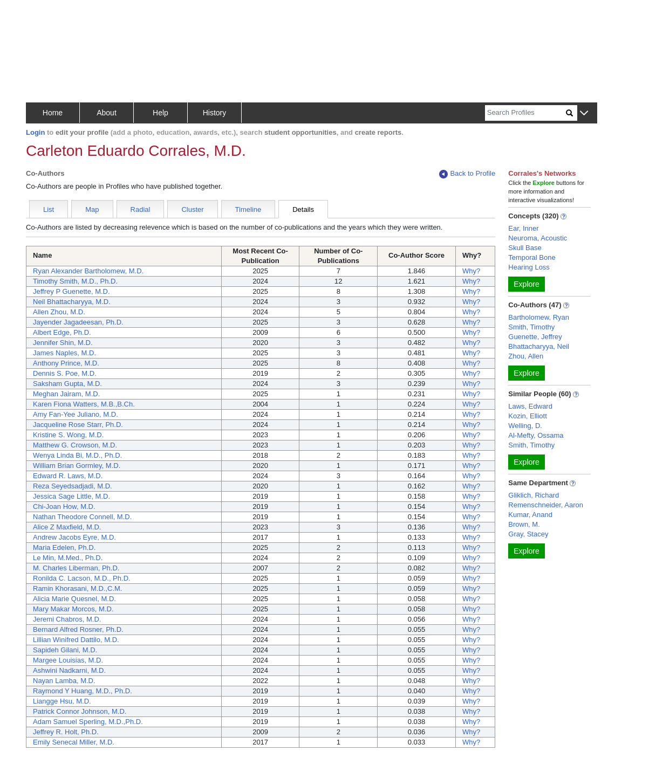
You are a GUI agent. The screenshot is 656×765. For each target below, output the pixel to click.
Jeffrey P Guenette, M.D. (71, 291)
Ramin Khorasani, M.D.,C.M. (77, 588)
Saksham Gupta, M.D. (67, 384)
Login (35, 132)
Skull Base (524, 248)
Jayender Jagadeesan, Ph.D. (78, 322)
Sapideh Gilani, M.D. (65, 650)
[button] (584, 113)
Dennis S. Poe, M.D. (65, 373)
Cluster (192, 209)
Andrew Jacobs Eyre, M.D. (74, 537)
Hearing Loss (529, 267)
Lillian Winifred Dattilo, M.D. (76, 640)
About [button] (107, 112)
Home (53, 112)
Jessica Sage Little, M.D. (71, 496)
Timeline (248, 209)
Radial (141, 209)
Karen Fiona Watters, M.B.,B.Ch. (84, 404)
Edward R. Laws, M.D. (67, 476)
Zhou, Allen (525, 356)
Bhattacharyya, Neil (538, 346)
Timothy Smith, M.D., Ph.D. (75, 281)
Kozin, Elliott (527, 416)
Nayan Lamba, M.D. (64, 681)
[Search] (525, 113)
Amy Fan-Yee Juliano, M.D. (75, 414)
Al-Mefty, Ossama (535, 435)
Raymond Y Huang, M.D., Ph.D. (82, 691)
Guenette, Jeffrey (535, 337)
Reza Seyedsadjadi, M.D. (72, 486)
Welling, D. (525, 426)
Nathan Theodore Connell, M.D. (82, 517)
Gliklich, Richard (533, 495)
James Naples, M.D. (64, 353)
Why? (471, 271)
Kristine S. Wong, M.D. (68, 435)
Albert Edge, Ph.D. (62, 332)
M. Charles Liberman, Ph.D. (76, 568)
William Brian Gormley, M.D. (76, 465)
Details (303, 209)
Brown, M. (524, 524)
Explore (526, 284)
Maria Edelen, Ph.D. (64, 547)
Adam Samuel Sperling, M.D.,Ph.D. (88, 722)
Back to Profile (467, 173)
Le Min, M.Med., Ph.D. (67, 558)
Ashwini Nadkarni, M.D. (69, 670)
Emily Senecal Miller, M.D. (73, 742)
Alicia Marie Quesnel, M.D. (74, 599)
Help (160, 112)
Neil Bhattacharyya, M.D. (72, 302)
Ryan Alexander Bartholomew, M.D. (88, 271)
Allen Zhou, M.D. (59, 312)
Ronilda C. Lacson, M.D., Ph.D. (82, 578)
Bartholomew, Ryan (538, 317)
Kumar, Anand (530, 515)
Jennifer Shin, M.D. (63, 343)
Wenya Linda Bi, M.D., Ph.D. (77, 455)
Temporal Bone (531, 257)
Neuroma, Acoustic (537, 238)
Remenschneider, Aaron (545, 505)
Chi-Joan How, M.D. (64, 506)
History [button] (215, 112)
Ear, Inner (523, 228)
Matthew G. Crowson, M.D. (75, 445)
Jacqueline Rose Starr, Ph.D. (78, 425)
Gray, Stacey (528, 534)
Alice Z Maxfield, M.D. (67, 527)
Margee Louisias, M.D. (68, 660)
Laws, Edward (530, 406)
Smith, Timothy (531, 327)
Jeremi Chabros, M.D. (67, 619)
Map (92, 209)
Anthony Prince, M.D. (66, 363)
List (48, 209)
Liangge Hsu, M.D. (62, 701)
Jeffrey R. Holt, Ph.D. (66, 732)
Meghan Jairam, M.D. (66, 394)
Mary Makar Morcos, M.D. (73, 609)
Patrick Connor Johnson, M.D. (79, 711)
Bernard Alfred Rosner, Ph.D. (78, 629)
